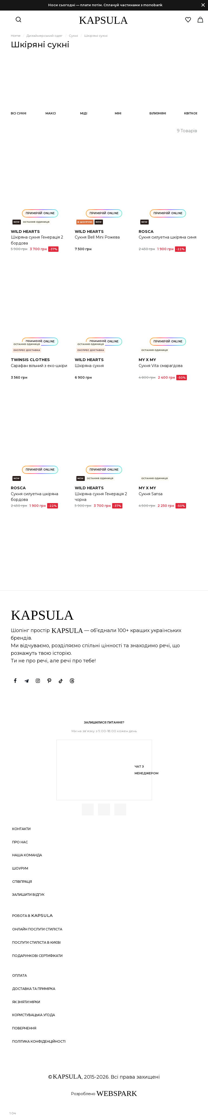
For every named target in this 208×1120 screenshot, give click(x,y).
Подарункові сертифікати (37, 956)
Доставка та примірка (33, 989)
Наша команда (27, 855)
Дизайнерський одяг (45, 36)
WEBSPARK (116, 1093)
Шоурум (20, 868)
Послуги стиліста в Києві (36, 942)
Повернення (24, 1028)
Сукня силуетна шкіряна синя (167, 237)
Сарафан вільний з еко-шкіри (39, 365)
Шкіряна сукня (89, 365)
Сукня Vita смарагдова (161, 365)
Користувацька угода (33, 1015)
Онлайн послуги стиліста (37, 929)
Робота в (32, 915)
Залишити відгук (28, 895)
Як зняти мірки (26, 1002)
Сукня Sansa (150, 493)
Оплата (19, 975)
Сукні (73, 36)
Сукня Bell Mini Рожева (97, 237)
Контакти (21, 829)
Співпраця (22, 882)
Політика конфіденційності (39, 1041)
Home (15, 36)
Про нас (20, 842)
